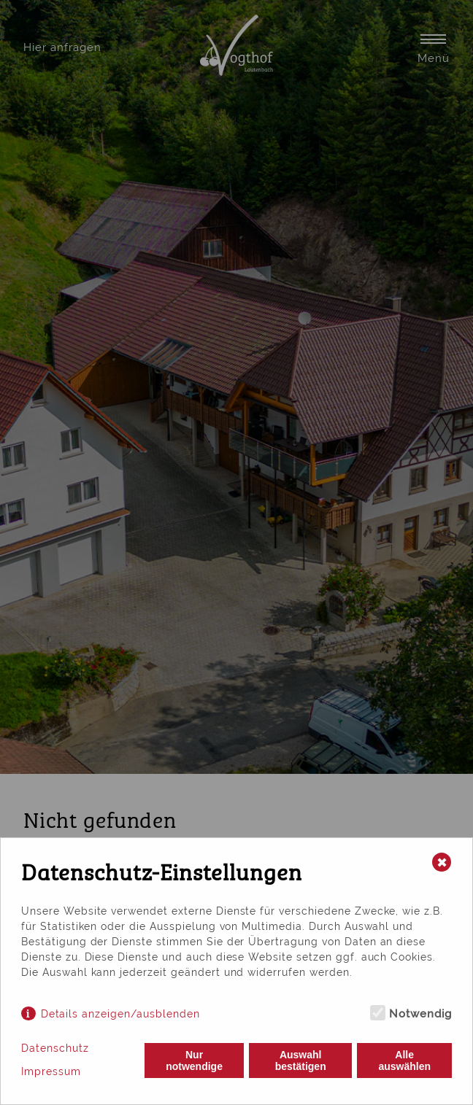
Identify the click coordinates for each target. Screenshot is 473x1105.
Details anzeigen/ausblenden (120, 1014)
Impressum (51, 1071)
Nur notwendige (194, 1060)
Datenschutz (55, 1048)
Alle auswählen (404, 1060)
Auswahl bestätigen (300, 1060)
